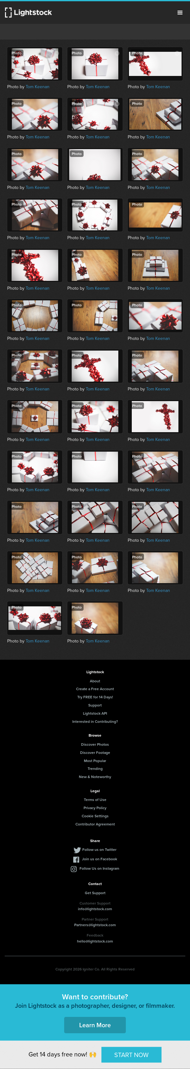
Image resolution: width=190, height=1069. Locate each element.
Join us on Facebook (99, 859)
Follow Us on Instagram (99, 868)
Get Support (95, 892)
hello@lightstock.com (95, 941)
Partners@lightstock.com (95, 924)
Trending (95, 768)
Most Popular (95, 760)
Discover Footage (95, 752)
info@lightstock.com (95, 908)
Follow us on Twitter (99, 849)
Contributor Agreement (95, 824)
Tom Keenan (37, 86)
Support (95, 705)
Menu (180, 13)
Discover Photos (95, 744)
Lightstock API (95, 713)
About (95, 681)
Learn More (95, 1024)
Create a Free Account (95, 688)
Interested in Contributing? (95, 721)
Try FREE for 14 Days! (95, 697)
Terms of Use (95, 799)
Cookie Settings (95, 816)
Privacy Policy (95, 807)
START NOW (131, 1054)
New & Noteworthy (95, 776)
